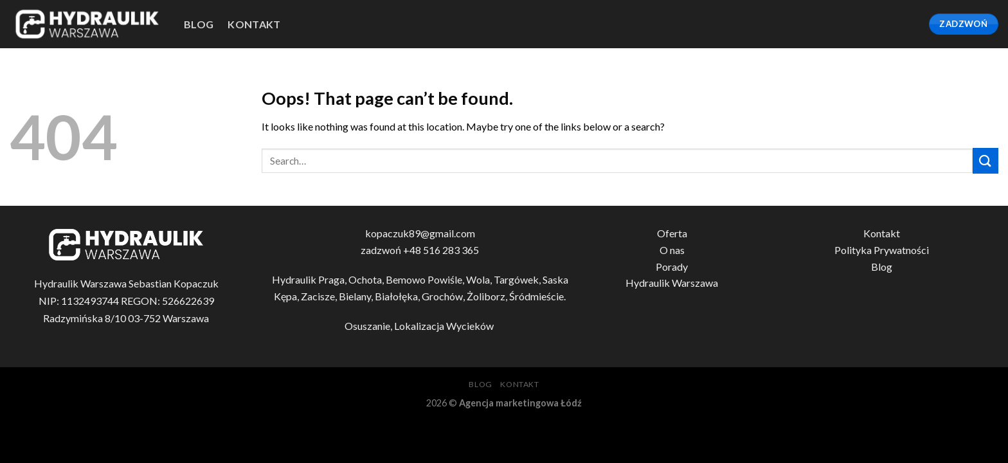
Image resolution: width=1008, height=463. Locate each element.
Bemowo (406, 279)
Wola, (480, 279)
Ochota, (367, 279)
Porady (672, 266)
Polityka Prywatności (881, 250)
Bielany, (357, 296)
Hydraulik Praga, (310, 279)
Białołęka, (398, 296)
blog (198, 24)
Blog (881, 266)
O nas (672, 250)
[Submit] (985, 160)
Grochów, (444, 296)
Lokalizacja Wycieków (445, 326)
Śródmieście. (537, 296)
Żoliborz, (488, 296)
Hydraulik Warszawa (672, 283)
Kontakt (254, 24)
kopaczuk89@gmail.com (420, 233)
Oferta (672, 233)
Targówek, (518, 279)
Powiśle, (447, 279)
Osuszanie (367, 326)
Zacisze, (320, 296)
